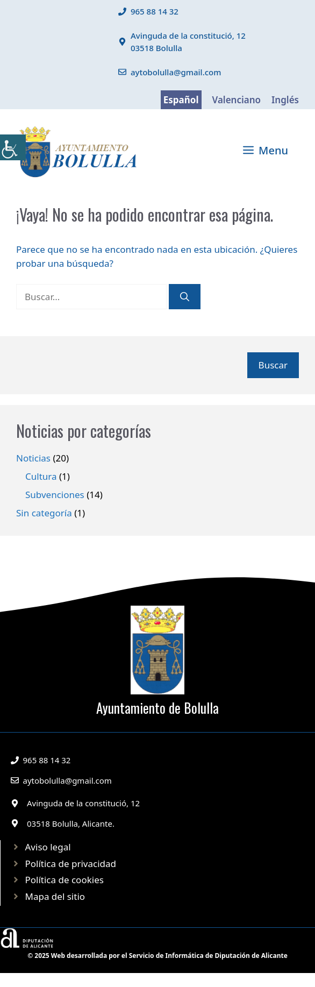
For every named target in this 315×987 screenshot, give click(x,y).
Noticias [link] (33, 458)
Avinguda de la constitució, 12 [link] (83, 803)
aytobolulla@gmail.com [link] (176, 72)
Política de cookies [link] (64, 880)
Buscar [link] (273, 365)
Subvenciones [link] (54, 494)
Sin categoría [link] (44, 513)
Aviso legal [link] (48, 847)
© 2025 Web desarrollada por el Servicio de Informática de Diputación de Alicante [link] (157, 955)
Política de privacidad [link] (70, 863)
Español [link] (181, 100)
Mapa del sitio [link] (55, 896)
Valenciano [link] (236, 100)
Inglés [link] (285, 100)
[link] (13, 147)
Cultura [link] (41, 476)
